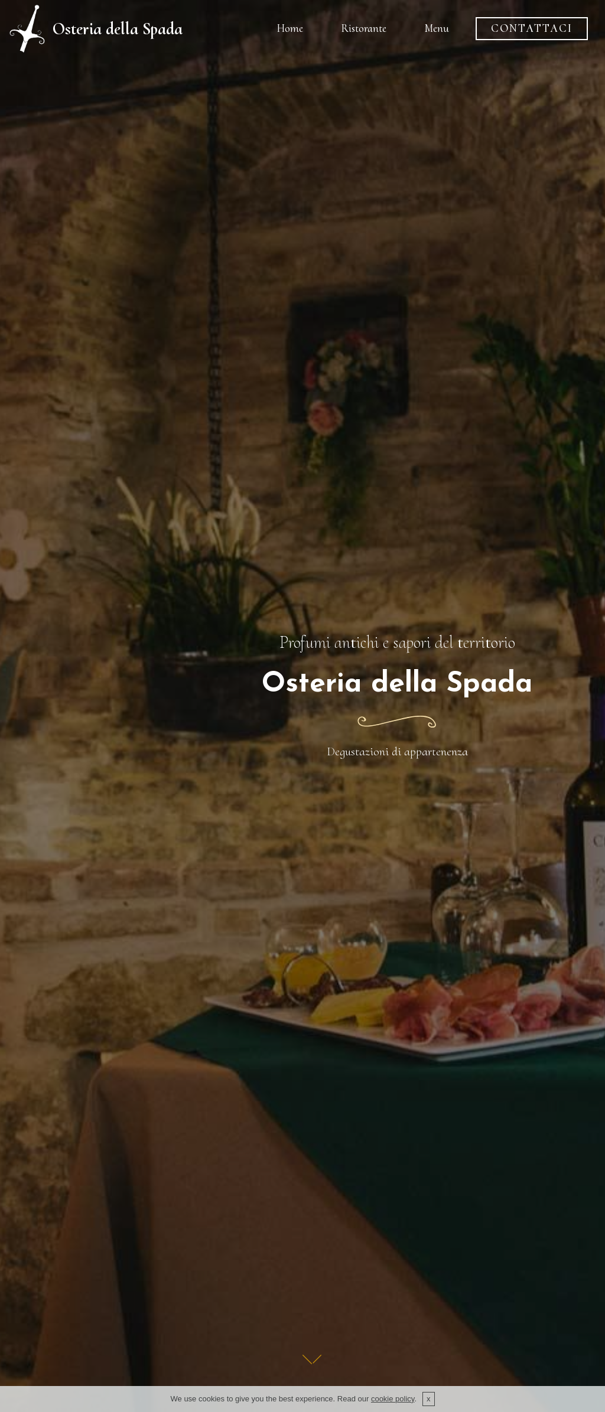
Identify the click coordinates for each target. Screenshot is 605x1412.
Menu (436, 28)
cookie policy (392, 1399)
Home (290, 28)
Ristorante (363, 28)
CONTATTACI (532, 28)
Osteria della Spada (118, 28)
